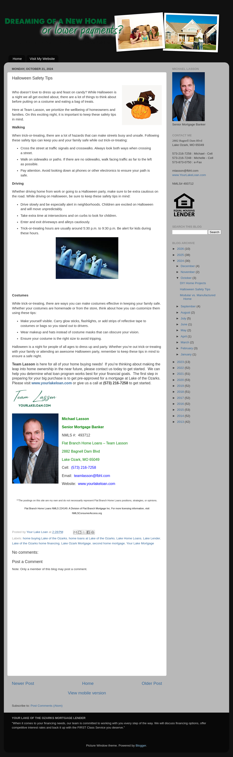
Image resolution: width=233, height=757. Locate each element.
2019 (181, 385)
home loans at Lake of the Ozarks (92, 538)
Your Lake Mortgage (140, 543)
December (188, 266)
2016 (181, 403)
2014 (181, 416)
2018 (181, 391)
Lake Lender (151, 538)
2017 (181, 398)
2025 (181, 255)
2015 (181, 409)
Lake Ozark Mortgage (76, 543)
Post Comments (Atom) (47, 705)
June (184, 324)
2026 (181, 248)
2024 (181, 261)
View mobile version (87, 693)
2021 (181, 373)
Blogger (141, 745)
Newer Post (23, 683)
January (186, 354)
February (187, 348)
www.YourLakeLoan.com (189, 175)
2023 (181, 362)
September (189, 306)
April (184, 336)
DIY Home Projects (193, 283)
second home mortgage (108, 543)
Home (17, 59)
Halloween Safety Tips (195, 289)
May (184, 330)
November (188, 272)
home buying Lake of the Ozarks (45, 538)
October (186, 278)
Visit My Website (42, 59)
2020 (181, 380)
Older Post (152, 683)
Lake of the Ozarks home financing (36, 543)
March (185, 342)
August (186, 312)
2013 (181, 421)
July (184, 318)
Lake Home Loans (129, 538)
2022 (181, 368)
